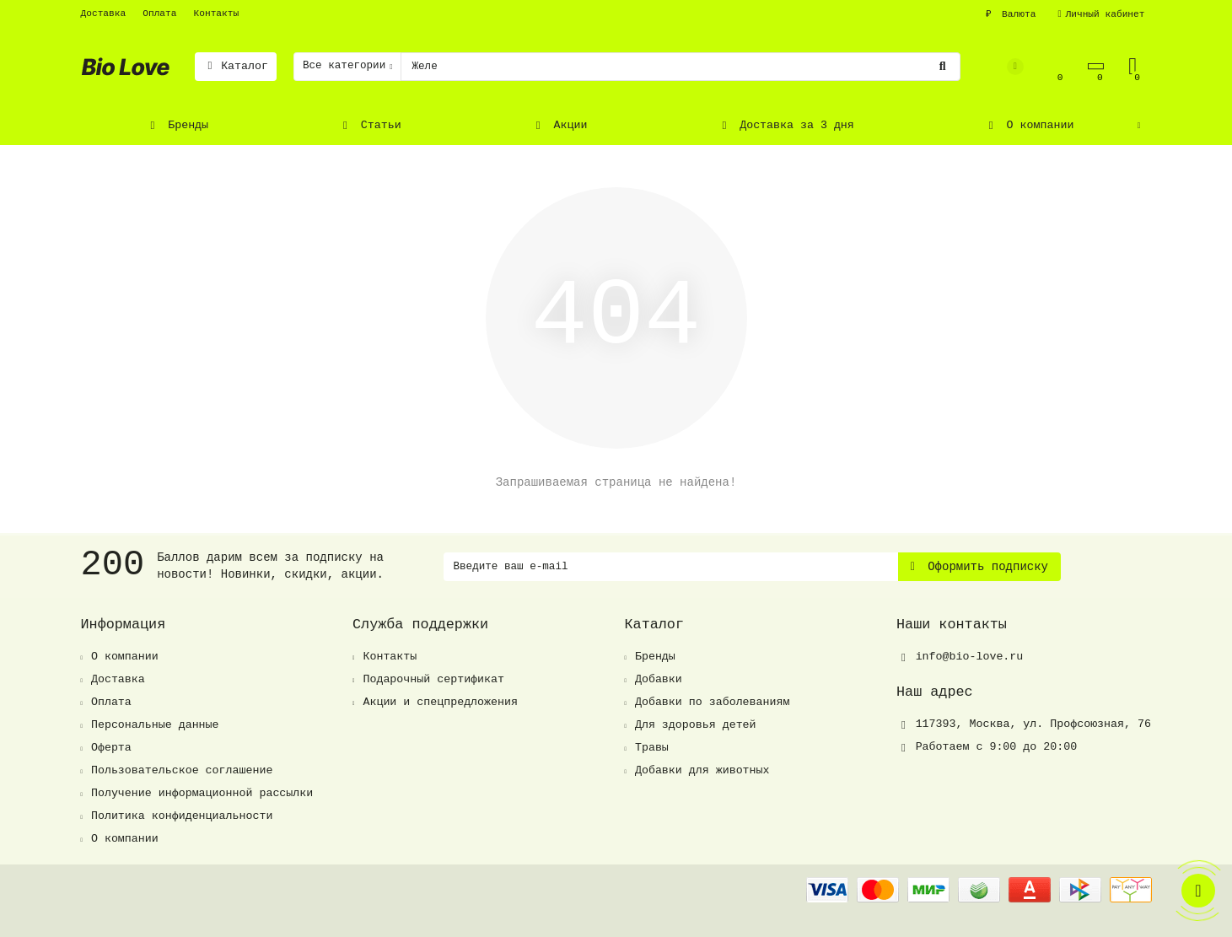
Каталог (235, 66)
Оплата (159, 13)
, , (1033, 724)
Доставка (103, 13)
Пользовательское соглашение (181, 770)
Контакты (216, 13)
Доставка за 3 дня (786, 125)
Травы (652, 747)
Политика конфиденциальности (181, 816)
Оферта (111, 747)
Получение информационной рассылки (202, 793)
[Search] (680, 66)
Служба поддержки (420, 625)
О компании (1028, 125)
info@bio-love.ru (970, 656)
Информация (123, 625)
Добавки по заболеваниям (712, 702)
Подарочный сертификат (433, 679)
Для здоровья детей (695, 725)
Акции (559, 125)
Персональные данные (155, 725)
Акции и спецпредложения (440, 702)
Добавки (658, 679)
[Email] (671, 566)
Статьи (369, 125)
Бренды (177, 125)
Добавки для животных (702, 770)
